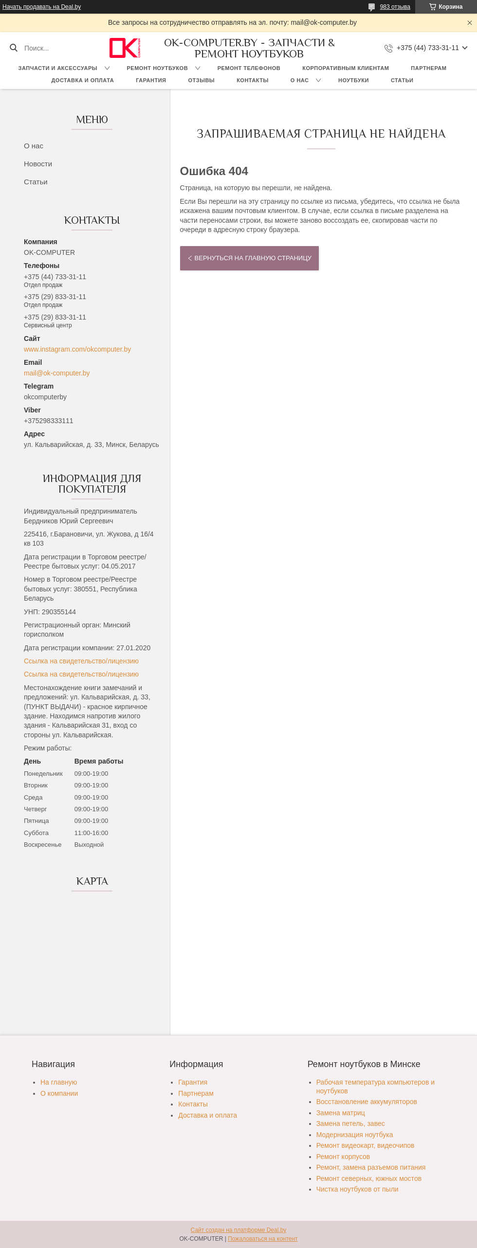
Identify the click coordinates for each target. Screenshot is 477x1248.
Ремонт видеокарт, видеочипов (365, 1145)
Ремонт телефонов (249, 68)
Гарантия (151, 80)
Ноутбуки (353, 80)
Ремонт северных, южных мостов (369, 1178)
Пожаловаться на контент (262, 1238)
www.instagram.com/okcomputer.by (77, 349)
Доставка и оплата (83, 80)
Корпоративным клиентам (345, 68)
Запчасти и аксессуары (57, 68)
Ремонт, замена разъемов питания (371, 1167)
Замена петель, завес (350, 1123)
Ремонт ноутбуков (157, 68)
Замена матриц (340, 1113)
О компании (59, 1093)
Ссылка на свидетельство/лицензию (81, 661)
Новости (38, 164)
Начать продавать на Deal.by (41, 6)
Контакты (253, 80)
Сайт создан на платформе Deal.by (239, 1230)
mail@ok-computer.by (57, 373)
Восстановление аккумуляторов (366, 1101)
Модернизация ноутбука (354, 1135)
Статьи (402, 80)
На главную (58, 1082)
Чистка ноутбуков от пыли (357, 1189)
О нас (300, 80)
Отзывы (201, 80)
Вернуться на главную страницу (253, 258)
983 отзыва (395, 6)
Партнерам (428, 68)
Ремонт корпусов (343, 1156)
